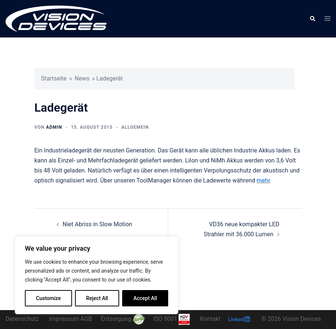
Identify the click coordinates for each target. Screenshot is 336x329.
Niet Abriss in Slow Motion (98, 224)
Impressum (64, 318)
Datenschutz (22, 318)
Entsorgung (123, 318)
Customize (48, 298)
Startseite (54, 78)
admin (54, 127)
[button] (312, 19)
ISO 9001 (171, 318)
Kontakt (210, 318)
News (82, 78)
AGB (86, 318)
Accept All (145, 298)
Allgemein (135, 127)
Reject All (97, 298)
